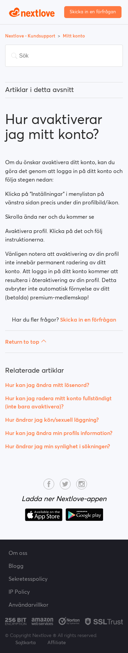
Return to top (25, 341)
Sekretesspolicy (28, 578)
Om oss (18, 552)
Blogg (16, 565)
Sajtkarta (25, 642)
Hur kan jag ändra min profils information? (58, 433)
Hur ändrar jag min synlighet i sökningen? (57, 446)
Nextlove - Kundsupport (30, 36)
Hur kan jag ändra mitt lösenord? (47, 385)
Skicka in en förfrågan (93, 12)
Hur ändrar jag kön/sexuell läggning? (52, 419)
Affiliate (56, 642)
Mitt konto (74, 36)
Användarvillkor (28, 604)
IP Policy (19, 591)
